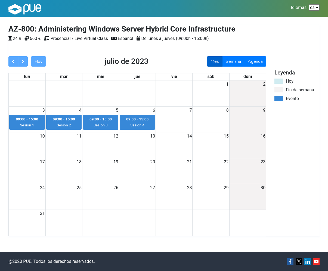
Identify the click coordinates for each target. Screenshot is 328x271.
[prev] (13, 61)
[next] (23, 61)
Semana (233, 61)
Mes (215, 61)
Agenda (255, 61)
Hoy (38, 61)
